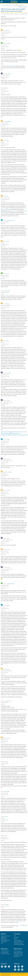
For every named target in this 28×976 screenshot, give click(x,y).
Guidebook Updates (18, 943)
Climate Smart (4, 941)
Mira (8, 141)
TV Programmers (17, 951)
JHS (6, 835)
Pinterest (19, 970)
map (9, 966)
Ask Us (15, 938)
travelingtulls (7, 291)
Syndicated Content (18, 953)
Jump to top (24, 925)
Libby (6, 761)
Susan (8, 400)
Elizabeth (9, 74)
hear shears (15, 922)
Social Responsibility (5, 940)
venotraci (7, 14)
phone (5, 966)
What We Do (3, 937)
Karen (8, 439)
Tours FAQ (16, 937)
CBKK (6, 816)
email (2, 966)
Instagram (19, 966)
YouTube (22, 966)
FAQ (15, 936)
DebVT (8, 43)
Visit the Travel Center (18, 941)
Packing (12, 5)
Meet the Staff (4, 938)
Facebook (15, 966)
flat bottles (12, 66)
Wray (8, 30)
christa (8, 490)
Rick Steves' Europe (14, 1)
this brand (14, 211)
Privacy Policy (8, 975)
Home (2, 5)
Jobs (2, 943)
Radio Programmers (18, 952)
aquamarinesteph (10, 583)
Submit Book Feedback (19, 944)
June (8, 273)
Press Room (16, 956)
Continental (9, 472)
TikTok (15, 970)
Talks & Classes (17, 940)
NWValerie (9, 121)
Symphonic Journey (18, 955)
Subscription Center (5, 953)
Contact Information (5, 936)
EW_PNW (7, 791)
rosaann (7, 904)
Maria (6, 88)
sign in (23, 6)
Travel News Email (5, 951)
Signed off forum (10, 220)
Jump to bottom (24, 14)
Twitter (22, 970)
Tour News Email (4, 952)
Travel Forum (7, 5)
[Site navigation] (1, 1)
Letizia (8, 605)
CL (7, 196)
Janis (8, 241)
